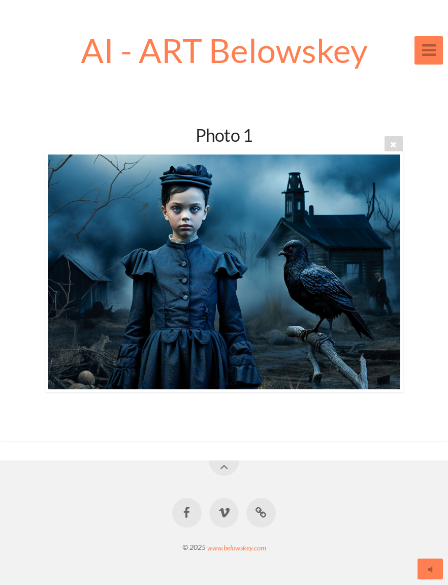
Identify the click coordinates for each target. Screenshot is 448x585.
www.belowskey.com (236, 547)
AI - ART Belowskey (224, 50)
